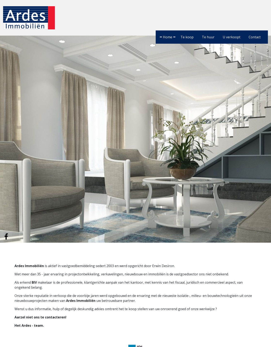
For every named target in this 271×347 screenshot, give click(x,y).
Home (167, 37)
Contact (255, 37)
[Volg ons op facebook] (6, 236)
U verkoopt (231, 37)
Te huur (208, 37)
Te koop (187, 37)
